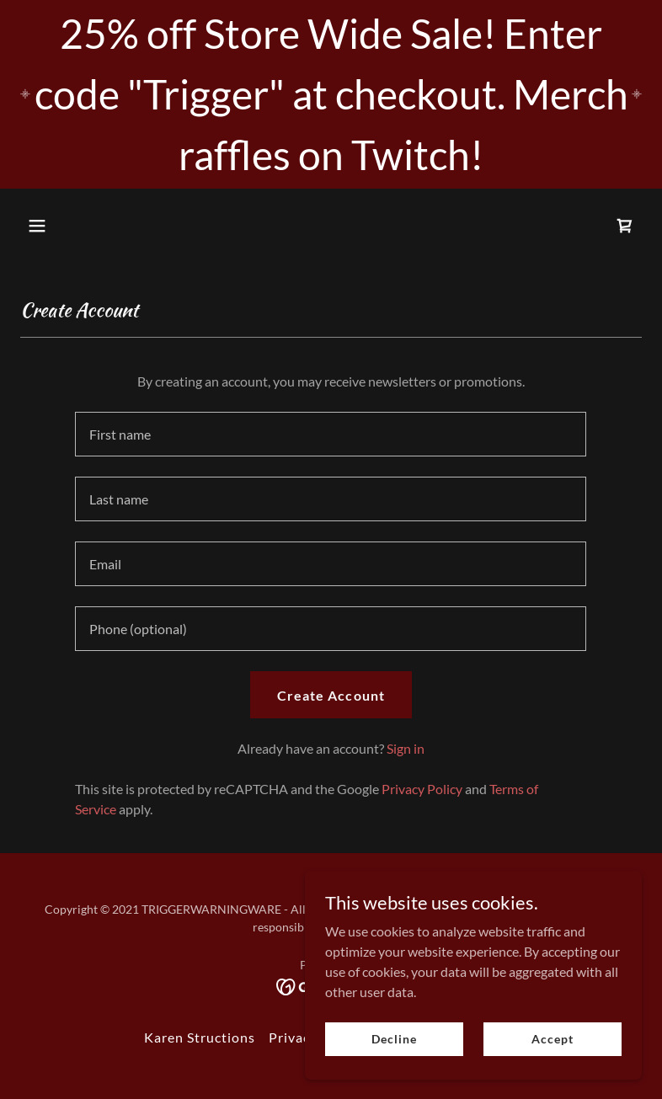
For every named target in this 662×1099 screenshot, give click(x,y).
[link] (625, 226)
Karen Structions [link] (199, 1037)
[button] (67, 226)
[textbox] (330, 434)
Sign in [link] (405, 748)
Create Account (330, 695)
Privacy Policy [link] (422, 789)
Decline (393, 1039)
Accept (552, 1039)
